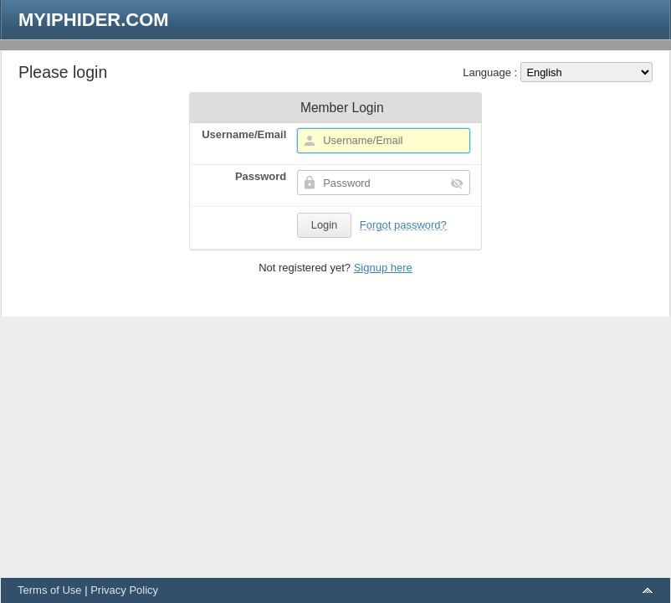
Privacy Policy (124, 590)
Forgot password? (403, 225)
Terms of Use (50, 590)
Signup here (383, 267)
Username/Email (244, 134)
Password (260, 176)
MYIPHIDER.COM (93, 19)
